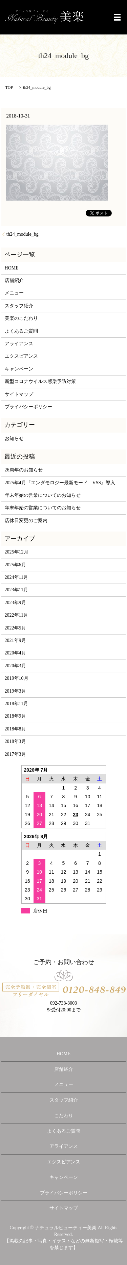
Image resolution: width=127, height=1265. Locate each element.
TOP (9, 87)
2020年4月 (15, 652)
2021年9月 (15, 640)
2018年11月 (16, 703)
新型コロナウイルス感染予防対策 (40, 381)
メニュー (14, 292)
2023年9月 (15, 602)
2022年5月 (15, 627)
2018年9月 (15, 716)
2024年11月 (16, 577)
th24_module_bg (22, 234)
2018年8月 (15, 728)
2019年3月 (15, 691)
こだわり (63, 1115)
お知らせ (14, 438)
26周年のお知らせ (24, 469)
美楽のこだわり (21, 318)
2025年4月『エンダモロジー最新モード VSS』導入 (60, 482)
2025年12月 (16, 551)
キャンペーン (19, 368)
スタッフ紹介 (19, 305)
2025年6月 (15, 564)
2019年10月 (16, 678)
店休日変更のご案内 (26, 520)
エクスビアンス (21, 356)
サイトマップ (19, 394)
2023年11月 (16, 589)
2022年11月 (16, 615)
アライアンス (19, 343)
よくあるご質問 (21, 331)
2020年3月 (15, 665)
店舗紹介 (14, 280)
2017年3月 (15, 754)
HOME (12, 267)
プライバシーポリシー (28, 406)
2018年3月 (15, 741)
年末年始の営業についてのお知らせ (43, 495)
